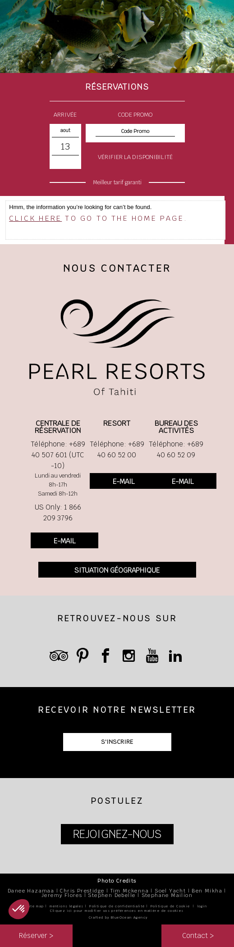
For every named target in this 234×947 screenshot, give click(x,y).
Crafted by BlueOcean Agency (118, 917)
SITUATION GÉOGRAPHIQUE (117, 570)
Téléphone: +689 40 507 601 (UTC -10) (58, 455)
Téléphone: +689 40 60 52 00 (117, 449)
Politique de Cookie (170, 906)
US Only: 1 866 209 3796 (58, 512)
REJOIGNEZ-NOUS (117, 834)
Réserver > (36, 935)
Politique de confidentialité (117, 906)
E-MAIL (64, 541)
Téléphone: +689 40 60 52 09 (176, 449)
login (202, 906)
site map (35, 906)
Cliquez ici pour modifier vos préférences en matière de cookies (117, 911)
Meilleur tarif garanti (117, 182)
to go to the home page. (98, 218)
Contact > (198, 935)
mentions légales (66, 906)
